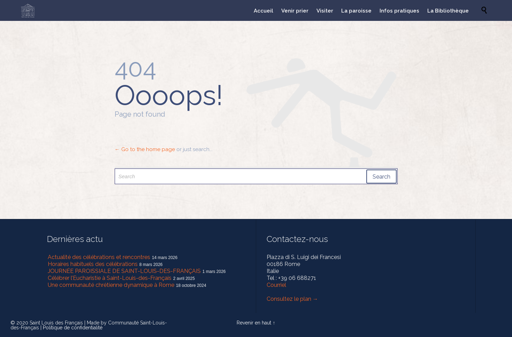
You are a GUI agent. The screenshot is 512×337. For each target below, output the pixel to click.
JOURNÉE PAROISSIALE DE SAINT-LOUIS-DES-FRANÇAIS (124, 271)
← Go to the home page (145, 149)
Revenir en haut (254, 323)
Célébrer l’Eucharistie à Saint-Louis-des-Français (109, 278)
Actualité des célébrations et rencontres (99, 257)
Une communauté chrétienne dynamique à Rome (111, 285)
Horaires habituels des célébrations (93, 264)
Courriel (276, 285)
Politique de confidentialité (72, 327)
